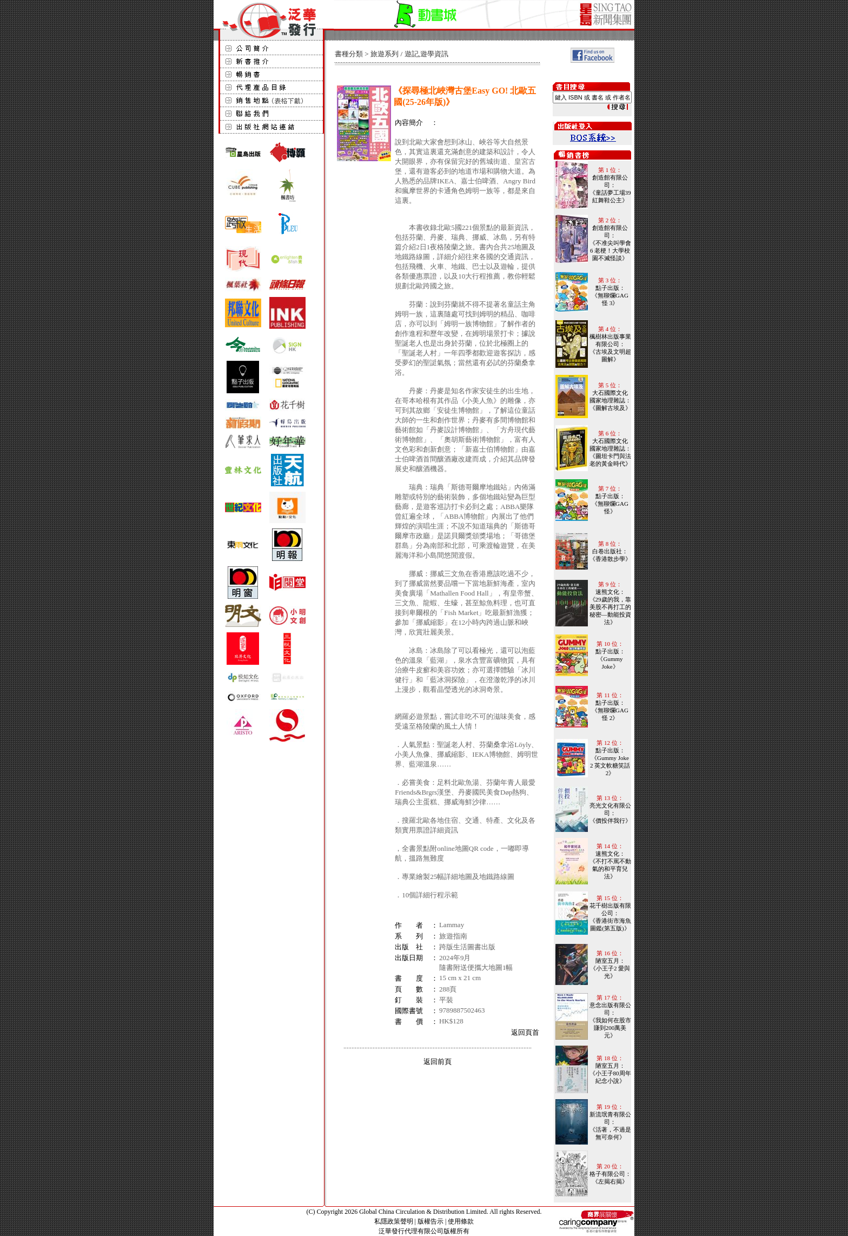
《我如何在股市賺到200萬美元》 (610, 1028)
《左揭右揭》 (610, 1181)
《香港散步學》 (610, 559)
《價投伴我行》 (610, 820)
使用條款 (461, 1221)
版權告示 (430, 1221)
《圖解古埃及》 (610, 408)
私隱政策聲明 (393, 1221)
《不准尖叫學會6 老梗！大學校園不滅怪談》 (610, 250)
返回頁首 (525, 1032)
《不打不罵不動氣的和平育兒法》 (610, 869)
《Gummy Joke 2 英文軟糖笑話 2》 (610, 765)
